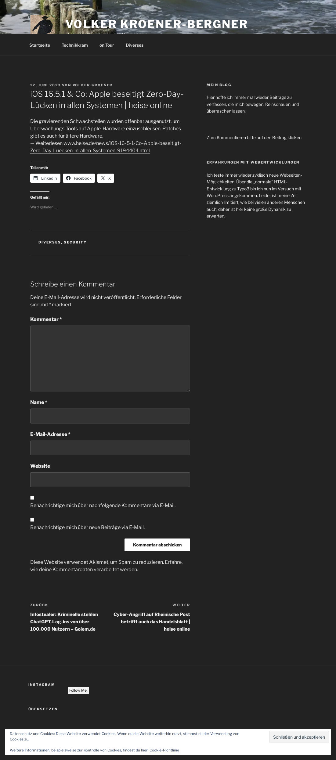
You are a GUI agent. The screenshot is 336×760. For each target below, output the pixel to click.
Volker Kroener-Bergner (156, 24)
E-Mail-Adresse (50, 434)
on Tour (106, 45)
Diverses (134, 45)
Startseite (39, 45)
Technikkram (75, 45)
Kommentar (46, 319)
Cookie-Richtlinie (164, 750)
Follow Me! (78, 690)
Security (75, 242)
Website (40, 466)
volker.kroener (93, 85)
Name (38, 402)
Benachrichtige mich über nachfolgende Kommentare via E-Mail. (102, 505)
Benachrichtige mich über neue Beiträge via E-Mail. (87, 527)
